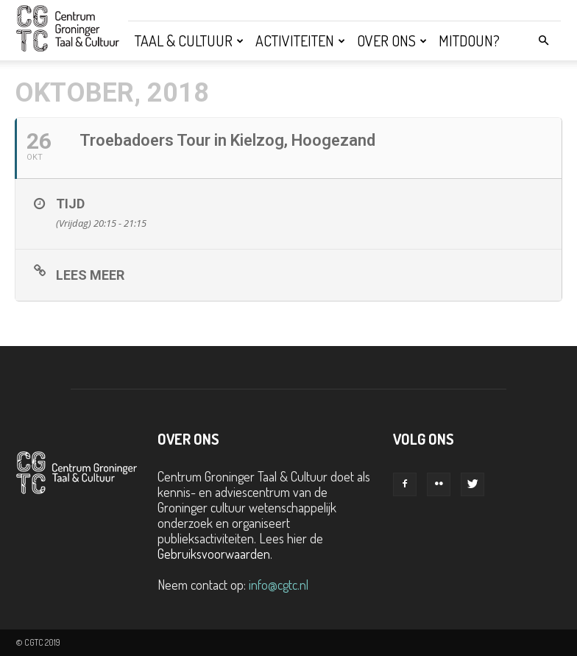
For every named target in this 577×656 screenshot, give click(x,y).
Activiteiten (300, 40)
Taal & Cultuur (189, 40)
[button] (543, 40)
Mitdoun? (469, 40)
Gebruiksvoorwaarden (213, 554)
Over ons (392, 40)
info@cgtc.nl (278, 584)
